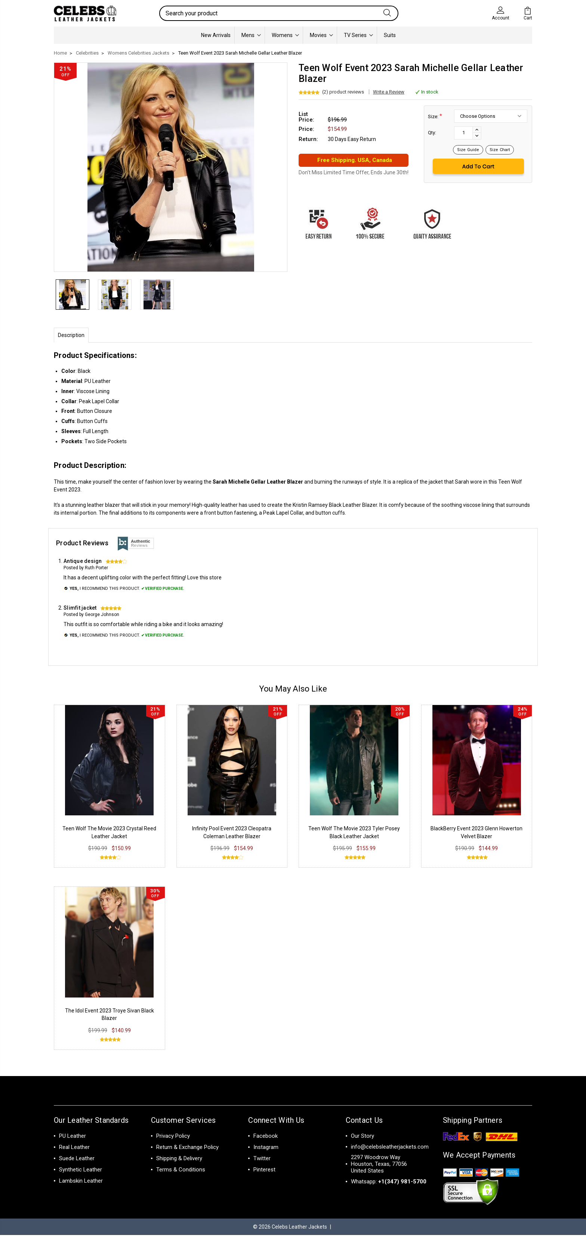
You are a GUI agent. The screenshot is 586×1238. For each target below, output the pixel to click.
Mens (251, 35)
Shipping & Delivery (179, 1161)
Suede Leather (77, 1161)
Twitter (262, 1161)
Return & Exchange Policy (187, 1150)
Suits (390, 35)
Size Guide (468, 149)
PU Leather (72, 1139)
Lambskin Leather (81, 1183)
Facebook (265, 1139)
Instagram (265, 1150)
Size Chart (500, 149)
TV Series (358, 35)
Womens (285, 35)
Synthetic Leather (80, 1172)
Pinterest (264, 1172)
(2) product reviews (343, 92)
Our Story (362, 1139)
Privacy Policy (173, 1139)
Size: (435, 116)
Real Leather (74, 1150)
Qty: (432, 132)
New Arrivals (216, 35)
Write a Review (388, 92)
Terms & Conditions (180, 1172)
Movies (321, 35)
